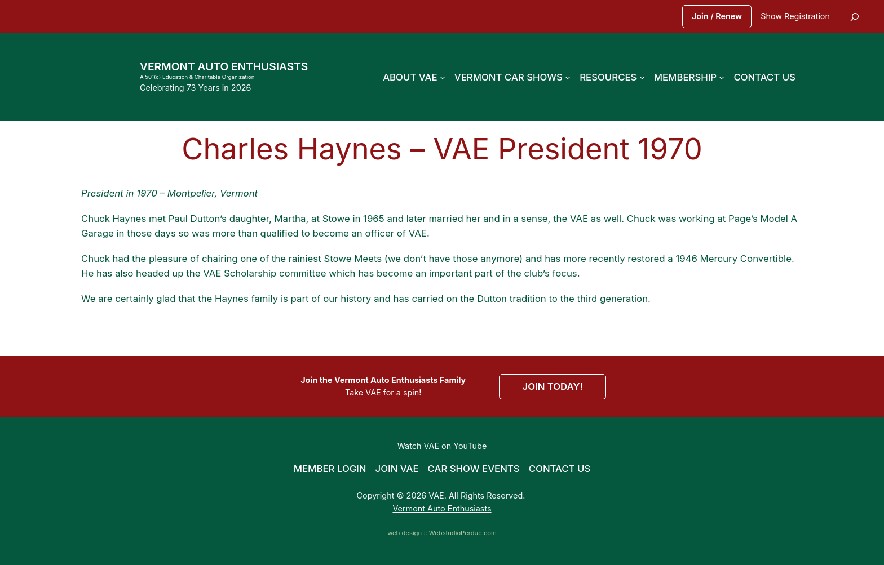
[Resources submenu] (642, 77)
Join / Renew (717, 16)
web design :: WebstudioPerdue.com (442, 533)
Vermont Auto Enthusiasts (224, 66)
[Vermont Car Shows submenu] (568, 77)
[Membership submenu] (721, 77)
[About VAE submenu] (442, 77)
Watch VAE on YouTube (442, 446)
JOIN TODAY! (552, 386)
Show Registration (795, 16)
